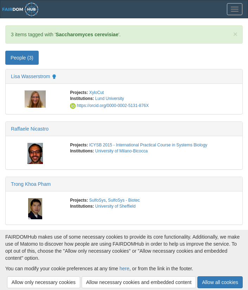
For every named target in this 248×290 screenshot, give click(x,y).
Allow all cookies (220, 282)
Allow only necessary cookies (44, 282)
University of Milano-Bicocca (121, 151)
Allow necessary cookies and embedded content (139, 282)
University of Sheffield (115, 206)
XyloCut (96, 92)
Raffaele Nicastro (30, 129)
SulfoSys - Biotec (124, 200)
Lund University (109, 98)
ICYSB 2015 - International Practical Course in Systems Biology (148, 145)
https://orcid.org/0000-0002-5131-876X (109, 105)
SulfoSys (97, 200)
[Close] (235, 34)
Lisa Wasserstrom (30, 76)
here (124, 268)
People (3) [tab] (22, 58)
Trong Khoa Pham (31, 184)
